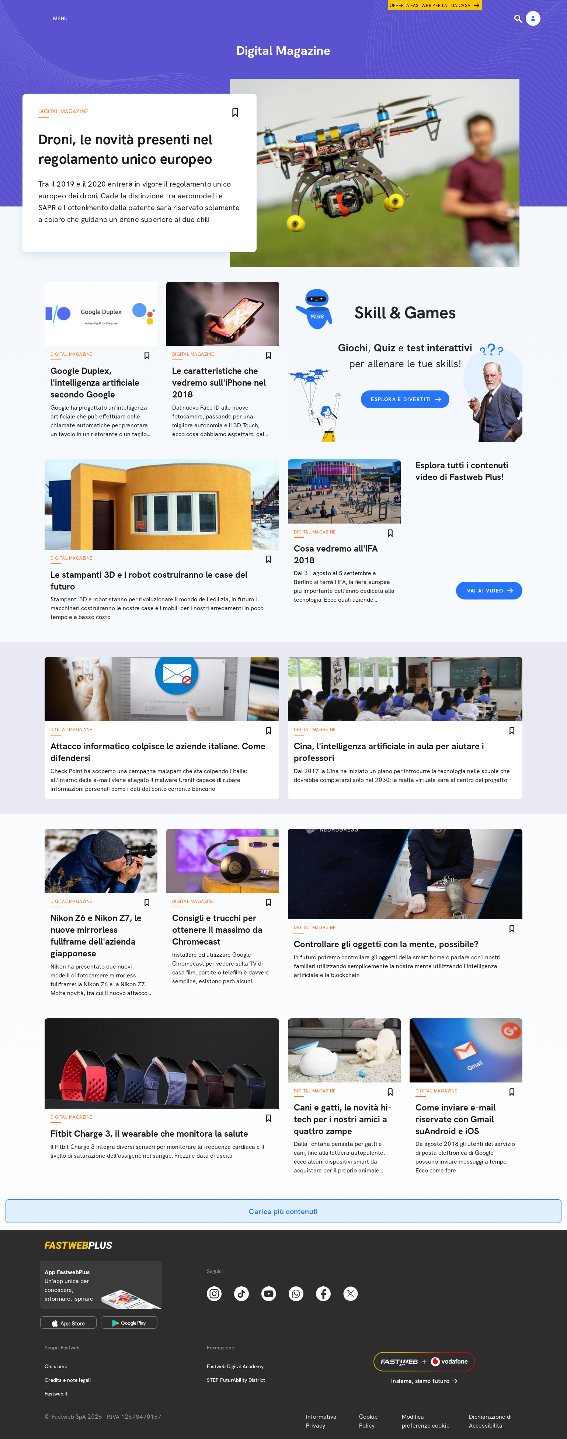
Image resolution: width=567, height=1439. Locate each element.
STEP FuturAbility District (236, 1380)
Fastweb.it (56, 1393)
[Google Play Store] (129, 1322)
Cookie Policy (368, 1421)
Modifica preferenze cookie (426, 1421)
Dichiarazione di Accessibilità (490, 1421)
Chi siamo (56, 1366)
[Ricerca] (519, 19)
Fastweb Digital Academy (235, 1366)
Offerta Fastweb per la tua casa (430, 5)
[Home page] (283, 18)
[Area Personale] (533, 19)
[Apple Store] (68, 1322)
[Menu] (47, 18)
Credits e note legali (68, 1380)
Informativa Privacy (321, 1421)
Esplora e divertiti (401, 399)
